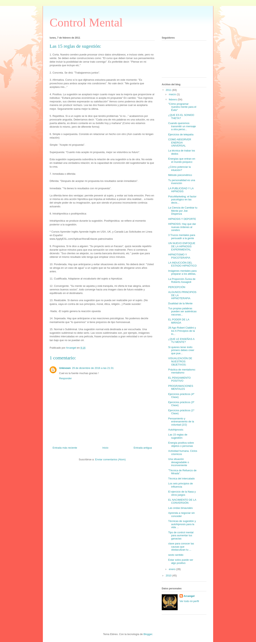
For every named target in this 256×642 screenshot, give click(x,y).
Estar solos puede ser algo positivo (180, 561)
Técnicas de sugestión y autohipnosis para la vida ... (182, 524)
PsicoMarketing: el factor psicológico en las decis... (182, 199)
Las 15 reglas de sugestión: (177, 436)
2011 (169, 89)
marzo (173, 94)
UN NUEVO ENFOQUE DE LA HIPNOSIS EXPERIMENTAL (181, 246)
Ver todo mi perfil (189, 601)
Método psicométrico (180, 175)
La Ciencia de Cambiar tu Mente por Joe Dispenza (182, 210)
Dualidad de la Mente (180, 303)
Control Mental (86, 22)
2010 (169, 575)
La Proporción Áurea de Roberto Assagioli (181, 280)
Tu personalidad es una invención (181, 182)
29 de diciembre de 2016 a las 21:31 (93, 368)
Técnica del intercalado (181, 478)
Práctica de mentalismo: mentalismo (182, 371)
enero (172, 569)
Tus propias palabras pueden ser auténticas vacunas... (182, 311)
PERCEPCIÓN (176, 287)
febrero (173, 99)
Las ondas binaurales (180, 507)
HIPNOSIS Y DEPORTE (182, 218)
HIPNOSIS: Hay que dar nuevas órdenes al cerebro (182, 227)
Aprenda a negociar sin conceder (181, 514)
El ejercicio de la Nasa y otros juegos (182, 493)
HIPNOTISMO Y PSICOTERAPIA (179, 256)
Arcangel (189, 595)
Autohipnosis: (176, 429)
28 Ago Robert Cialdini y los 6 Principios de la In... (182, 330)
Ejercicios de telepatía (180, 134)
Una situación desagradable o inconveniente (178, 462)
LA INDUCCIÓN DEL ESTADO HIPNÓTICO (182, 264)
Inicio (105, 447)
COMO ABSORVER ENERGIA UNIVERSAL (179, 142)
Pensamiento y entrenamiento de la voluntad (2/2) (181, 421)
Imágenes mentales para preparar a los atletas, (182, 272)
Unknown (65, 368)
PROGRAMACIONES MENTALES (180, 387)
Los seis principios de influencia (180, 485)
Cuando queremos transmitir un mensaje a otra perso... (182, 126)
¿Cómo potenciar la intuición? (179, 168)
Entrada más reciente (65, 447)
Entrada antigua (143, 447)
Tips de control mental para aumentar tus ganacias (180, 535)
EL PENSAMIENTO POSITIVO (179, 379)
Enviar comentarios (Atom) (110, 459)
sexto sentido (175, 554)
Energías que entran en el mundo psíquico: (181, 160)
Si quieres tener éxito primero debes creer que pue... (181, 350)
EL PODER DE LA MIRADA (178, 321)
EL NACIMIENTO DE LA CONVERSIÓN (182, 501)
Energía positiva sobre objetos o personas (181, 444)
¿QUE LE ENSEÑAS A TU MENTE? (181, 340)
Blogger (147, 634)
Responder (65, 378)
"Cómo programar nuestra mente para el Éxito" (182, 107)
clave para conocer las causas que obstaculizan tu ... (181, 546)
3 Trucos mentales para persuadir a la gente (181, 237)
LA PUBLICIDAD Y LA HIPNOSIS (180, 190)
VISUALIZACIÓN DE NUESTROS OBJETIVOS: (180, 361)
